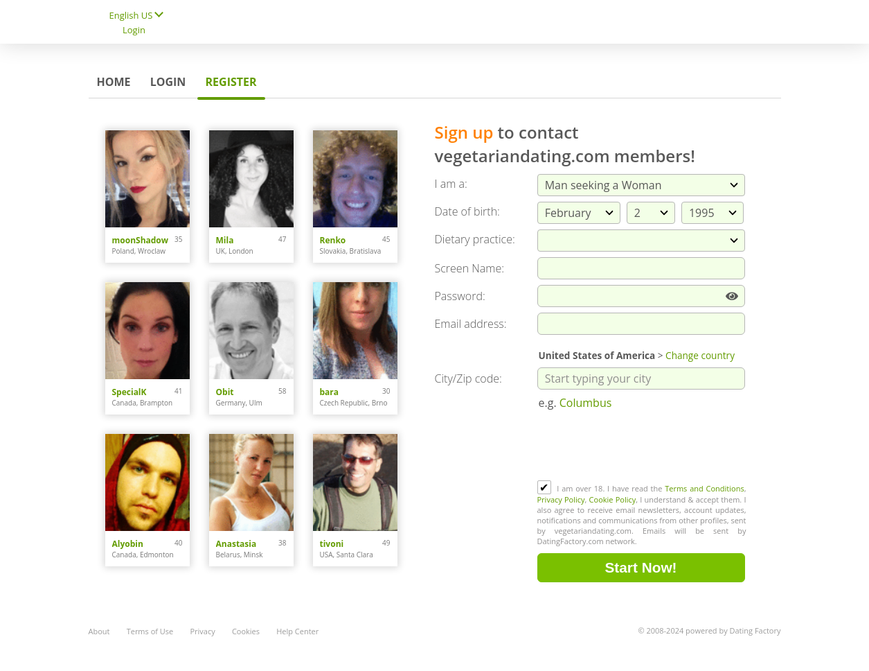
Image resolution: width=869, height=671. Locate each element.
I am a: (451, 183)
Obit (225, 392)
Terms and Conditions (704, 488)
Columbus (585, 402)
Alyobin (127, 544)
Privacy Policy (561, 499)
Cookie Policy (612, 499)
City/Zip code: (468, 378)
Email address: (471, 323)
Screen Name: (469, 268)
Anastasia (236, 544)
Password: (460, 296)
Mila (225, 240)
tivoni (332, 544)
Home (114, 81)
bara (329, 392)
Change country (700, 355)
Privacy (202, 631)
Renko (333, 240)
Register (231, 81)
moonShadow (140, 240)
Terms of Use (150, 631)
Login (134, 30)
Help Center (297, 631)
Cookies (246, 631)
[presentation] (642, 446)
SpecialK (129, 392)
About (99, 631)
